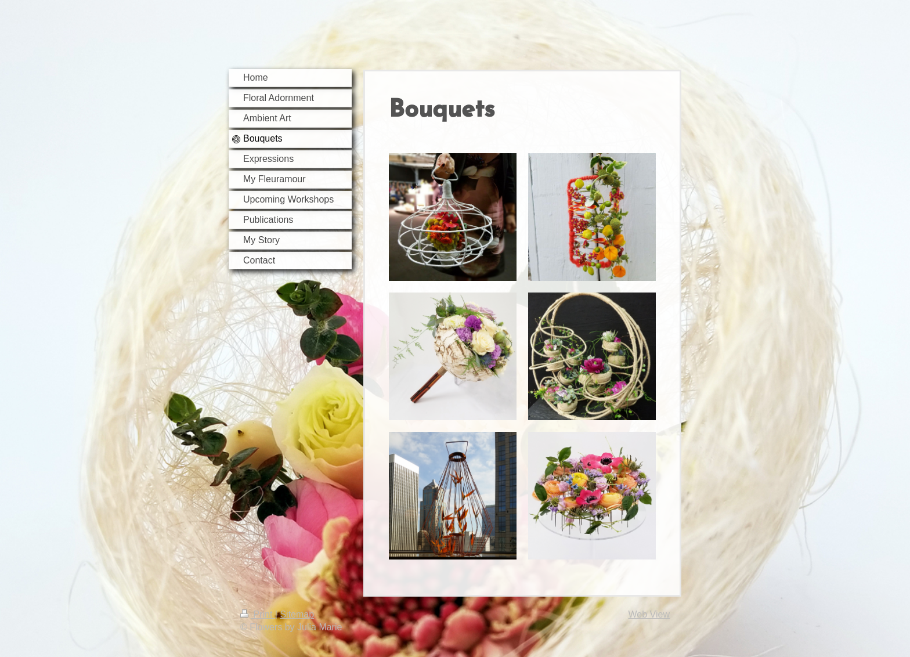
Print (257, 614)
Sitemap (297, 614)
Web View (649, 614)
